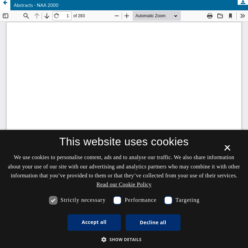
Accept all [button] (94, 222)
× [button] (227, 150)
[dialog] (124, 189)
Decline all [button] (153, 222)
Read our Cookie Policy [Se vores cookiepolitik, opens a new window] (124, 184)
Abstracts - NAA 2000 (36, 5)
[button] (124, 239)
